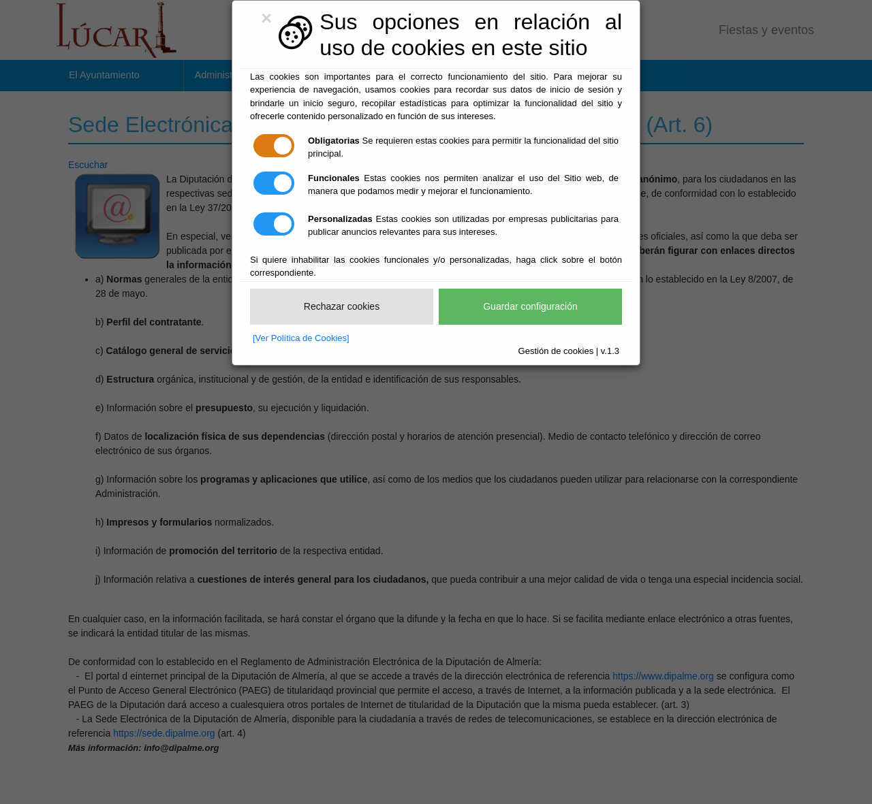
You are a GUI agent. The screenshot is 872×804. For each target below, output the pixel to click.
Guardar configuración (530, 306)
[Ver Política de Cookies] (301, 338)
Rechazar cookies (341, 306)
